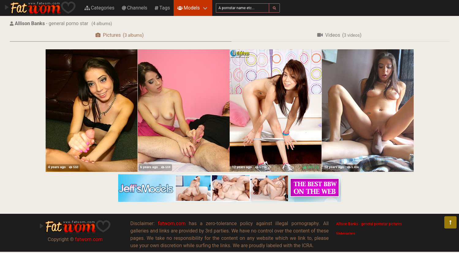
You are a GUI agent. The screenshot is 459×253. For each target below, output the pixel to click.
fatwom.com (89, 239)
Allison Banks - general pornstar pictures (369, 224)
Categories (100, 8)
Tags (162, 8)
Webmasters (346, 234)
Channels (134, 8)
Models (188, 8)
